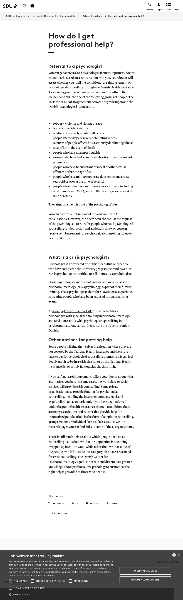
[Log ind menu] (159, 6)
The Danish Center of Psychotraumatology (54, 16)
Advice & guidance (93, 16)
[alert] (91, 575)
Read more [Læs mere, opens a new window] (49, 575)
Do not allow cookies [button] (145, 579)
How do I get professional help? (126, 16)
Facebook (56, 503)
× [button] (179, 554)
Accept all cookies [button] (145, 570)
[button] (10, 581)
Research (21, 16)
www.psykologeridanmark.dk (72, 311)
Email (112, 503)
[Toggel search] (150, 6)
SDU (8, 16)
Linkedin (92, 503)
